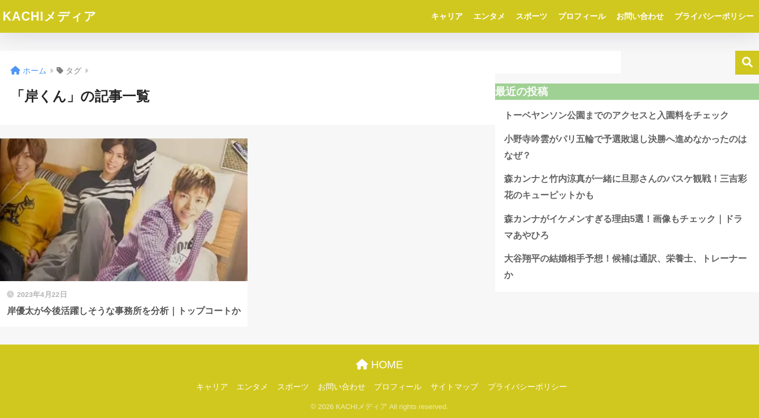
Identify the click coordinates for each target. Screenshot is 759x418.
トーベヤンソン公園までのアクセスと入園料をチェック (616, 115)
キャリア (447, 16)
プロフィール (582, 16)
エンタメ (489, 16)
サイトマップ (454, 387)
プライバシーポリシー (714, 16)
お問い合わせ (640, 16)
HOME (379, 364)
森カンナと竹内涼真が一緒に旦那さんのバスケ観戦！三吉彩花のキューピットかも (625, 187)
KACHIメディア (50, 16)
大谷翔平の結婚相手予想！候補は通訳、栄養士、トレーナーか (625, 267)
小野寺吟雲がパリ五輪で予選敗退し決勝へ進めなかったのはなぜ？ (625, 147)
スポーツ (531, 16)
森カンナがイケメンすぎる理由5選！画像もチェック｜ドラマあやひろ (623, 227)
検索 (747, 63)
